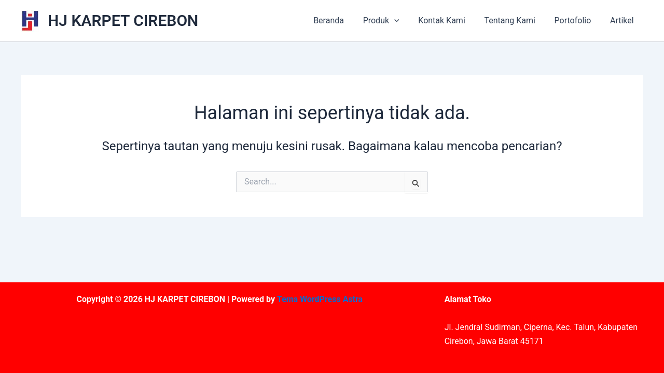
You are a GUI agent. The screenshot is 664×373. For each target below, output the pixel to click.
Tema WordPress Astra (320, 299)
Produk (392, 20)
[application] (405, 20)
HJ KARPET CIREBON (123, 20)
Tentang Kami (515, 20)
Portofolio (576, 20)
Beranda (342, 20)
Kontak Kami (450, 20)
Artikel (623, 20)
